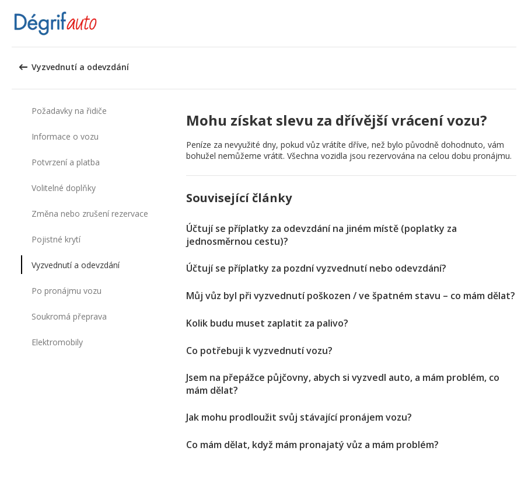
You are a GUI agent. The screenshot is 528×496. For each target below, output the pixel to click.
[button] (515, 23)
